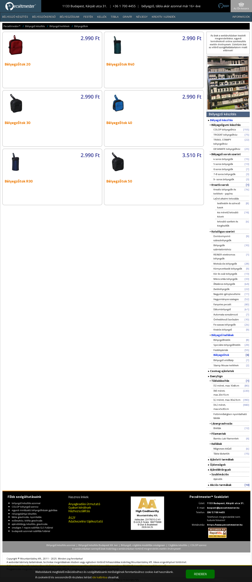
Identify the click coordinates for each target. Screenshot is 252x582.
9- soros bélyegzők (223, 179)
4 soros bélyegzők (223, 159)
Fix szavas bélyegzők (224, 325)
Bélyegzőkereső (44, 17)
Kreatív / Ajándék (163, 17)
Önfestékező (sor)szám (226, 319)
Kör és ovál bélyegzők (225, 274)
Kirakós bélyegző (222, 330)
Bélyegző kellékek (59, 26)
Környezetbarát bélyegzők (227, 269)
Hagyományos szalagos (226, 299)
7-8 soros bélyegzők (224, 174)
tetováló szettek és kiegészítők (227, 223)
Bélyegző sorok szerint (226, 154)
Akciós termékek (220, 485)
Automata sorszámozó (225, 314)
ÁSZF (71, 517)
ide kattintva (99, 577)
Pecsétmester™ (12, 26)
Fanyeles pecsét (222, 304)
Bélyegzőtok (81, 26)
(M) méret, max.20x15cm (221, 393)
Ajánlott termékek (222, 459)
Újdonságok (218, 465)
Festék (88, 17)
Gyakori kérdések (79, 507)
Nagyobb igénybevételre (226, 294)
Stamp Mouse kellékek (226, 365)
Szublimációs (220, 474)
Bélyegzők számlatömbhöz (222, 247)
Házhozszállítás (79, 511)
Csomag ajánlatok (222, 371)
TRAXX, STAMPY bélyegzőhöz (222, 142)
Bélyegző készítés (15, 17)
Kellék (102, 17)
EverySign (216, 376)
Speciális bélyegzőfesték (226, 345)
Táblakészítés (220, 381)
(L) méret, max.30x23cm (226, 400)
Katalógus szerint (223, 231)
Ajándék (217, 479)
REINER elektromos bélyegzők (224, 257)
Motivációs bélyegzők (225, 264)
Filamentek (218, 434)
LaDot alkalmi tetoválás (226, 198)
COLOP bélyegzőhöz (224, 129)
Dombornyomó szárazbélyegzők (222, 238)
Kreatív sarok (220, 185)
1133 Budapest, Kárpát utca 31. (84, 6)
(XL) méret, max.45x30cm (221, 407)
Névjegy (142, 17)
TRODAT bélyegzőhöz (225, 135)
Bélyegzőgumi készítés (226, 125)
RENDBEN (200, 574)
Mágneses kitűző (222, 449)
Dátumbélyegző (222, 309)
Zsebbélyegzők (221, 289)
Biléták (217, 428)
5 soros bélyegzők (223, 164)
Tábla (115, 17)
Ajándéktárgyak (220, 470)
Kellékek (216, 444)
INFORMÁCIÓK (241, 17)
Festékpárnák (220, 350)
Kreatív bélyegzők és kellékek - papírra (224, 191)
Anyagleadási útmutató (84, 504)
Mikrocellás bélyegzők (225, 279)
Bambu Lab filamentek (226, 438)
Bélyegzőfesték (221, 340)
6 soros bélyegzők (223, 169)
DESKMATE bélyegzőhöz (226, 149)
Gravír (127, 17)
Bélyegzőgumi (69, 17)
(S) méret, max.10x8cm (226, 386)
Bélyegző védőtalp (223, 360)
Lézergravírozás (221, 423)
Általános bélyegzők (224, 284)
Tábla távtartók (221, 454)
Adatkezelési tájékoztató (85, 521)
